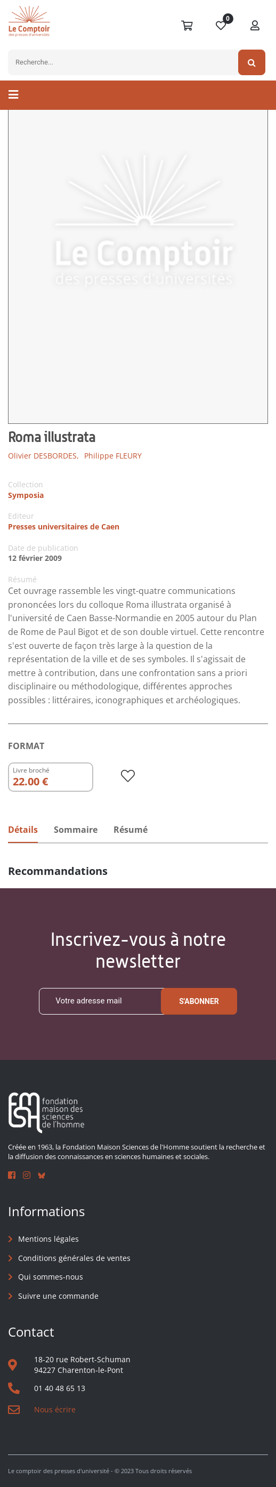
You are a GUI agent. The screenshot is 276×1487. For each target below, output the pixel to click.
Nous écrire (55, 1409)
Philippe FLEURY (113, 456)
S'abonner (199, 1001)
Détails (23, 829)
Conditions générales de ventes (74, 1258)
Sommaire (76, 829)
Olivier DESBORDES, (43, 456)
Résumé (130, 829)
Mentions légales (48, 1239)
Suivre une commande (58, 1296)
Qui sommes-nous (50, 1277)
